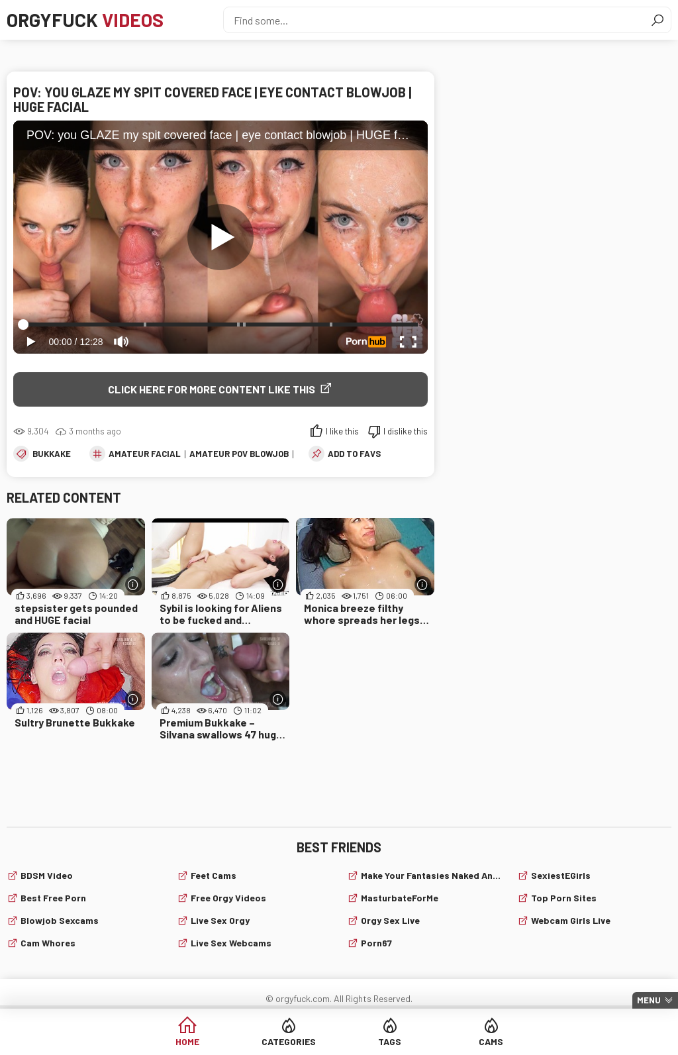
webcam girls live (570, 920)
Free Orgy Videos (228, 897)
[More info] (133, 584)
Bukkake (51, 453)
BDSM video (47, 875)
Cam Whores (48, 942)
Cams (491, 1041)
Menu (649, 1000)
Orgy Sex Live (390, 920)
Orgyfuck (85, 20)
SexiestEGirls (561, 875)
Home (187, 1041)
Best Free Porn (53, 897)
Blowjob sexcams (60, 920)
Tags (389, 1041)
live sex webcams (231, 942)
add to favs (354, 453)
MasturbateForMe (399, 897)
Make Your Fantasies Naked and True (431, 875)
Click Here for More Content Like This (211, 389)
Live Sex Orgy (220, 920)
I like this (342, 431)
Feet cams (213, 875)
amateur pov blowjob (239, 453)
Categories (289, 1041)
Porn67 (376, 942)
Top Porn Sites (564, 897)
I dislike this (405, 431)
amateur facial (145, 453)
